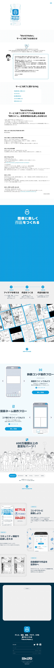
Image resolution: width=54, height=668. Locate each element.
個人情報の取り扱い (17, 96)
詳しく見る (40, 392)
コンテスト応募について (18, 98)
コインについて (17, 93)
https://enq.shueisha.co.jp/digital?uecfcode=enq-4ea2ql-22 (16, 162)
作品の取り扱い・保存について (19, 90)
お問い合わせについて (18, 101)
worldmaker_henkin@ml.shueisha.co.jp (28, 191)
